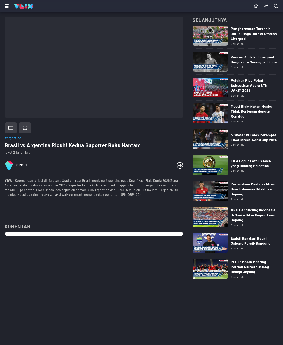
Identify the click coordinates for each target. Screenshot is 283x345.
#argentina (13, 138)
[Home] (23, 6)
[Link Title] (235, 37)
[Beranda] (256, 6)
